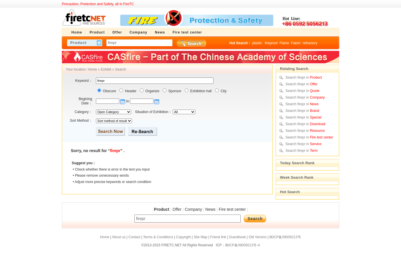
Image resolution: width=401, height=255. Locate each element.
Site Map (200, 237)
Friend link (218, 237)
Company (193, 209)
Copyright (183, 237)
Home (92, 69)
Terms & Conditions (158, 237)
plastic (257, 43)
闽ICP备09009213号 (285, 237)
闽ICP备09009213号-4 (242, 245)
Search (120, 69)
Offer (176, 209)
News (210, 209)
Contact (134, 237)
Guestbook (237, 237)
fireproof (271, 43)
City (223, 91)
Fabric (295, 43)
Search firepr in (303, 77)
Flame (284, 43)
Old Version (258, 237)
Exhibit (106, 69)
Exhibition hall (200, 91)
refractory (309, 43)
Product (161, 209)
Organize (151, 91)
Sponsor (174, 91)
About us (118, 237)
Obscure (109, 91)
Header (130, 91)
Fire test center (232, 209)
